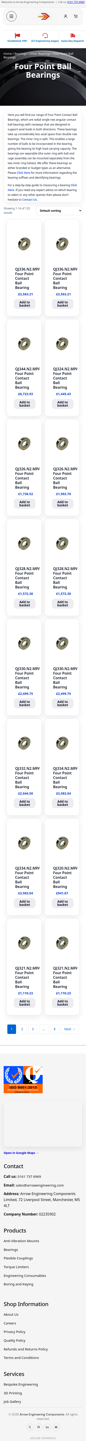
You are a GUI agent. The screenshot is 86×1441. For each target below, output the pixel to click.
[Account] (65, 16)
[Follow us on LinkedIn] (47, 1427)
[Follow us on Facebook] (38, 1427)
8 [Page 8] (54, 1029)
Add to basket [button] (24, 304)
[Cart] (76, 16)
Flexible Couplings (18, 1258)
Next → (69, 1029)
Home (7, 53)
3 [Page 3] (33, 1029)
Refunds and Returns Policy (26, 1349)
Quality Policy (14, 1340)
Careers (10, 1323)
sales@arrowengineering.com (40, 1185)
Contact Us (29, 200)
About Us (11, 1314)
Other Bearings (39, 53)
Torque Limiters (16, 1266)
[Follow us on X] (30, 1427)
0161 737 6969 (75, 2)
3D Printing (13, 1393)
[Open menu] (11, 16)
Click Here (23, 173)
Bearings (20, 53)
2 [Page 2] (22, 1029)
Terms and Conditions (21, 1357)
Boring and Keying (18, 1284)
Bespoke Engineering (21, 1384)
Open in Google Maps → (21, 1153)
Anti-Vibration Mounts (21, 1240)
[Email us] (56, 1427)
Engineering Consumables (25, 1275)
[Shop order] (59, 210)
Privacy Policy (14, 1331)
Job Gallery (12, 1401)
